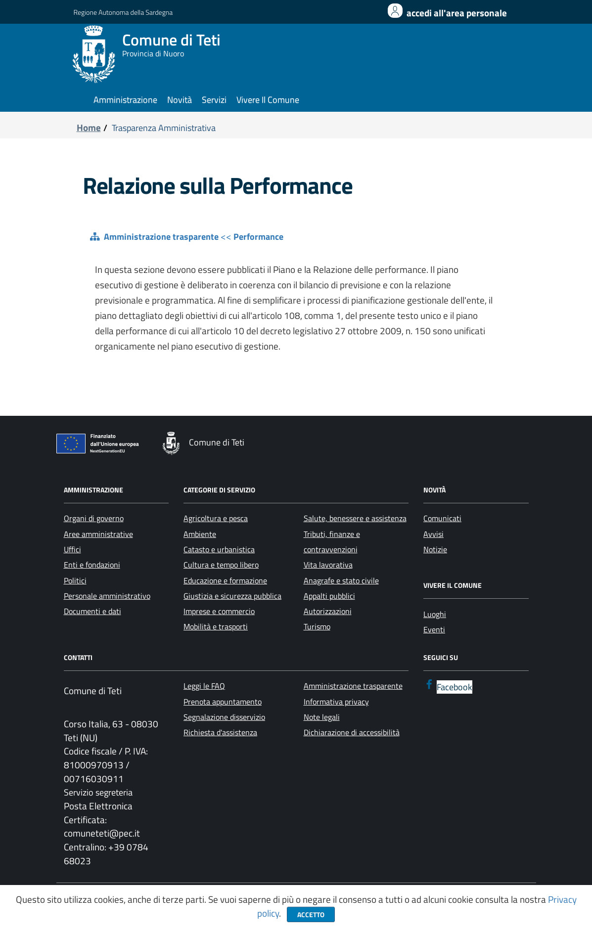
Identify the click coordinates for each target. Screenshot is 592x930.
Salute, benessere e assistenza (355, 518)
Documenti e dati (92, 611)
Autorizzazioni (328, 611)
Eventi (434, 629)
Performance (258, 236)
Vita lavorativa (328, 565)
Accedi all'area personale (457, 12)
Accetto (310, 914)
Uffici (72, 549)
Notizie (435, 549)
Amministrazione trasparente (161, 236)
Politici (75, 580)
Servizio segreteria (98, 792)
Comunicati (442, 518)
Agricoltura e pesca (215, 518)
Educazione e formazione (225, 580)
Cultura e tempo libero (221, 565)
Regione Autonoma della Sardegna (123, 12)
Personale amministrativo (107, 596)
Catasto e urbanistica (219, 549)
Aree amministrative (98, 534)
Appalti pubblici (329, 596)
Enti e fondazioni (92, 565)
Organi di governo (94, 518)
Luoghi (434, 614)
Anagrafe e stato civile (341, 580)
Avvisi (433, 534)
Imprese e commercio (219, 611)
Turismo (317, 626)
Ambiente (199, 534)
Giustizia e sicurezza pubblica (232, 596)
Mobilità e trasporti (215, 626)
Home (89, 127)
